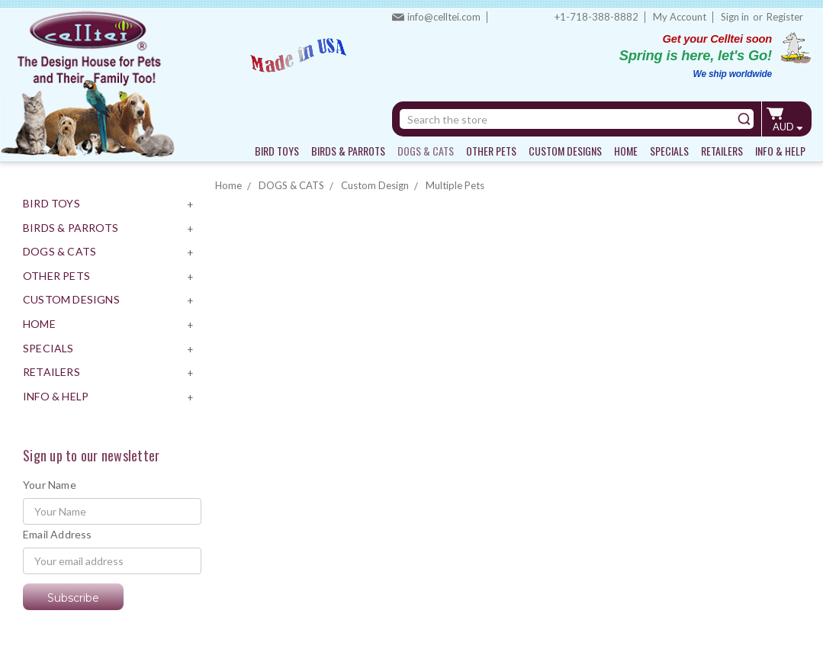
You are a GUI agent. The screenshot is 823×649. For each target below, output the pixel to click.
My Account (679, 16)
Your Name (49, 484)
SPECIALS (669, 151)
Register (785, 16)
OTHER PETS (491, 151)
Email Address (57, 534)
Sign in (735, 16)
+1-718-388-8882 (596, 16)
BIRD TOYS (277, 151)
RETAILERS (722, 151)
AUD (787, 126)
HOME (626, 151)
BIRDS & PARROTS (348, 151)
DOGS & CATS (425, 151)
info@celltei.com (444, 16)
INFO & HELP (780, 151)
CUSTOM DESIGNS (565, 151)
